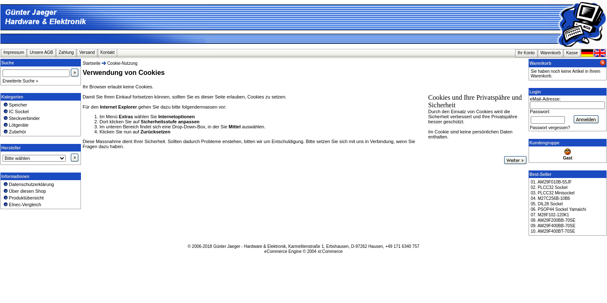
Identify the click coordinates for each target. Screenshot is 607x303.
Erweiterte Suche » (20, 81)
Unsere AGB (41, 52)
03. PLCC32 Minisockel (553, 193)
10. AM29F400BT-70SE (553, 231)
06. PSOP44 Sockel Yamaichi (558, 209)
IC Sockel (16, 111)
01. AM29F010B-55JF (551, 182)
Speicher (15, 104)
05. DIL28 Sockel (547, 204)
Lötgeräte (16, 125)
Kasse (572, 52)
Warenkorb (550, 52)
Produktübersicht (23, 197)
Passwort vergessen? (550, 127)
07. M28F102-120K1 (550, 215)
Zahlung (66, 52)
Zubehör (14, 131)
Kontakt (107, 52)
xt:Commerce (329, 251)
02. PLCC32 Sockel (549, 187)
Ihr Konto (526, 52)
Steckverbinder (21, 118)
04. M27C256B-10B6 (550, 198)
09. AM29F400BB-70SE (553, 225)
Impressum (13, 52)
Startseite (91, 63)
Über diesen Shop (24, 191)
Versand (87, 52)
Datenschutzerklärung (28, 184)
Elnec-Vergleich (22, 204)
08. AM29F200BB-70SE (553, 220)
